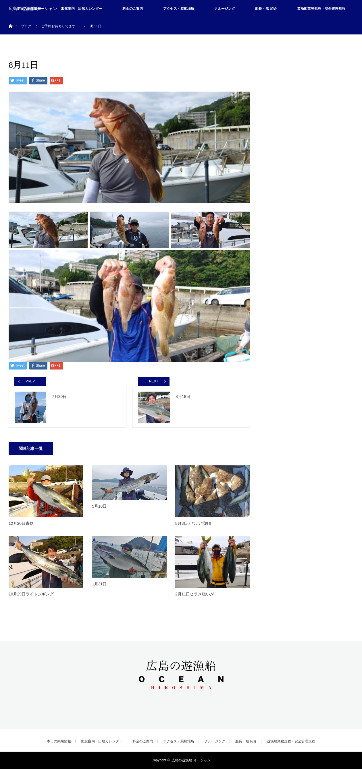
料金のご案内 (132, 9)
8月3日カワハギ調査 (193, 524)
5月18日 (99, 507)
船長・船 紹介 (266, 9)
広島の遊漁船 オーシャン (33, 8)
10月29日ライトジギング (31, 595)
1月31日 (99, 585)
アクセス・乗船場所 (178, 9)
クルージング (224, 9)
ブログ (26, 26)
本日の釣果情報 (59, 742)
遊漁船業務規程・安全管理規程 (321, 9)
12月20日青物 (21, 524)
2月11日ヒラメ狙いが (194, 595)
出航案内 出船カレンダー (81, 9)
